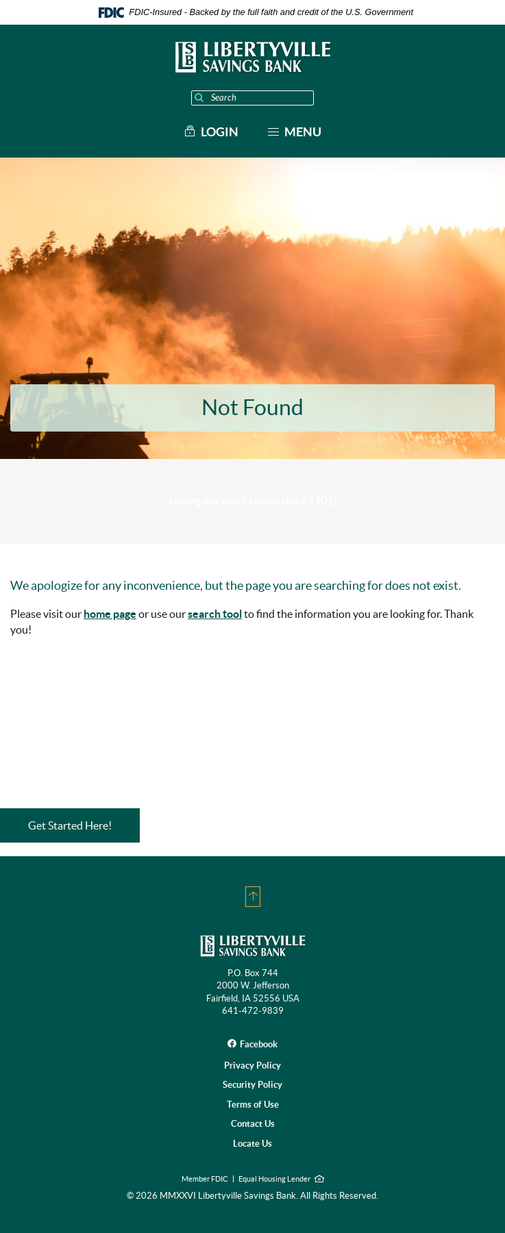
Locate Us (252, 1143)
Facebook (259, 1044)
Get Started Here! (70, 825)
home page (110, 614)
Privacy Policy (252, 1065)
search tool (215, 614)
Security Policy (252, 1085)
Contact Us (253, 1124)
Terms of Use (253, 1104)
